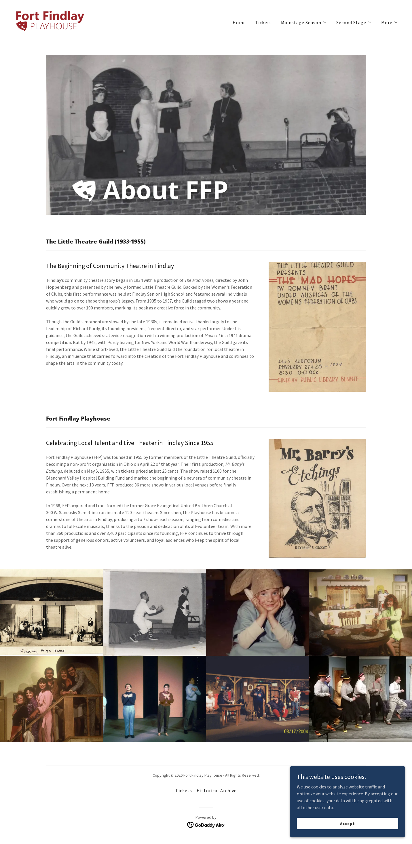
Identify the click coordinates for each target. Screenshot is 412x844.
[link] (49, 21)
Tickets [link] (263, 22)
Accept (347, 831)
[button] (304, 22)
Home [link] (239, 22)
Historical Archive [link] (217, 790)
